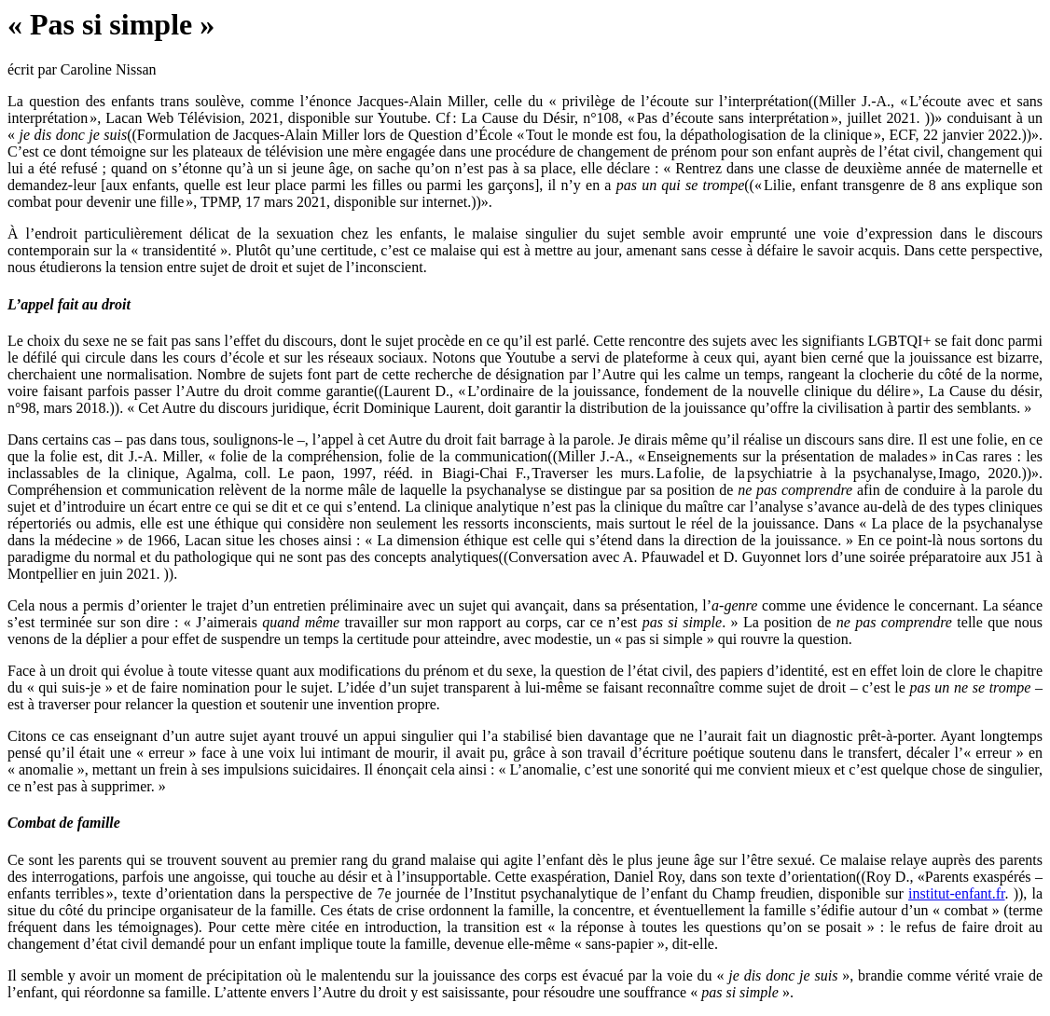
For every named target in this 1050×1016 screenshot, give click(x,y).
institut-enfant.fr (956, 893)
